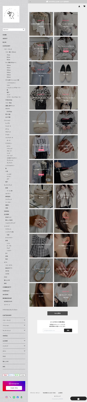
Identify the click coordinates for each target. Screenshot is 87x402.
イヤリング (9, 148)
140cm (9, 75)
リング (8, 153)
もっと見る (57, 313)
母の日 (7, 271)
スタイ (8, 85)
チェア (8, 248)
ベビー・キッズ (8, 49)
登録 (68, 330)
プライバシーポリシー (35, 392)
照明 (6, 256)
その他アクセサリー (12, 158)
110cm (8, 67)
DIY (6, 253)
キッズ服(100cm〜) (10, 62)
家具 (6, 240)
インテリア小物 (9, 232)
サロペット (8, 132)
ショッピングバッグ (10, 223)
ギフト (5, 262)
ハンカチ (9, 174)
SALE (5, 277)
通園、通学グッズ (9, 105)
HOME (5, 35)
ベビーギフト (8, 265)
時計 (6, 259)
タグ (8, 179)
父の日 (7, 273)
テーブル (9, 245)
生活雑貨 (6, 214)
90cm (8, 59)
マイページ (7, 304)
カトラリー (8, 193)
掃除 (5, 283)
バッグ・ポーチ (9, 137)
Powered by (57, 399)
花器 (8, 235)
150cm (9, 77)
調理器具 (7, 196)
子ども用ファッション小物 (12, 80)
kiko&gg (9, 111)
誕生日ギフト (8, 268)
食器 (6, 188)
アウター (7, 134)
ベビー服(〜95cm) (10, 52)
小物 (6, 171)
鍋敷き (7, 205)
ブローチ (9, 151)
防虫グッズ (8, 217)
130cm (9, 72)
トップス (7, 123)
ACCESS (5, 294)
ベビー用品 (8, 103)
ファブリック (8, 199)
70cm (8, 55)
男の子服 (7, 114)
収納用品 (6, 211)
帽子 (8, 92)
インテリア (7, 226)
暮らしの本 (7, 280)
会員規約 (60, 392)
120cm (9, 70)
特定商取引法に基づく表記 (49, 392)
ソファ (8, 243)
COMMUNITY (7, 287)
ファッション (7, 120)
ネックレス (9, 162)
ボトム (7, 129)
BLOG (4, 42)
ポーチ (8, 140)
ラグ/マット (8, 229)
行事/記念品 (8, 100)
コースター (8, 202)
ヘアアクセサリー (11, 83)
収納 (6, 208)
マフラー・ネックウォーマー (14, 97)
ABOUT (5, 38)
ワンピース (8, 126)
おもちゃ (7, 108)
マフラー (9, 176)
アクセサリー (8, 143)
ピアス (8, 146)
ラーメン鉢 (9, 190)
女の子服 (7, 117)
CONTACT (6, 291)
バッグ (8, 94)
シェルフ (9, 250)
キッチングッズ (8, 185)
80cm (8, 57)
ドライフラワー (9, 237)
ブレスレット (10, 160)
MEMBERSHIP (8, 301)
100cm (9, 65)
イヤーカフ (10, 155)
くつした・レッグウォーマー (14, 87)
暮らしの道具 (9, 220)
